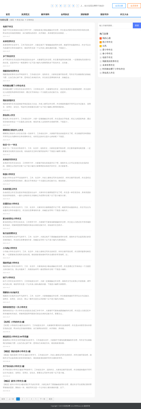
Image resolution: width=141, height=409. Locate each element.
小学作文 (30, 20)
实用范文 (25, 14)
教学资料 (45, 14)
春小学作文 (107, 53)
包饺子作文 (107, 57)
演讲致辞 (85, 14)
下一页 (42, 399)
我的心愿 (106, 38)
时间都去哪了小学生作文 (113, 69)
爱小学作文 (107, 50)
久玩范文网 (66, 406)
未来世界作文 (108, 65)
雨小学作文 (107, 42)
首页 (8, 14)
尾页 (50, 399)
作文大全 (124, 14)
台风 (104, 46)
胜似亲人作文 (108, 73)
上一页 (11, 399)
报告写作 (104, 14)
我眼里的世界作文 (110, 61)
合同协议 (65, 14)
